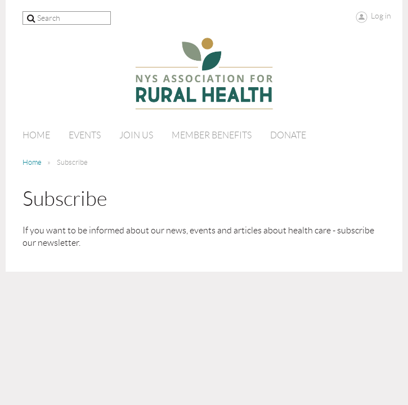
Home (32, 162)
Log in (381, 15)
